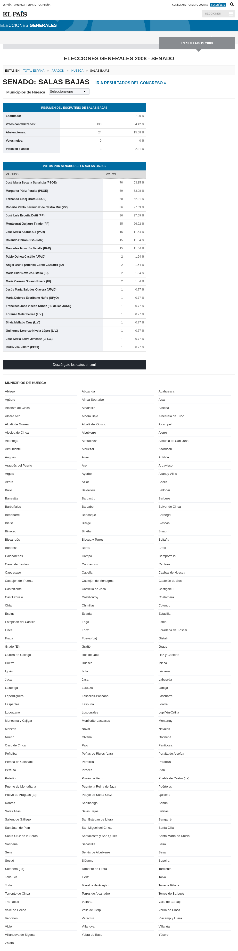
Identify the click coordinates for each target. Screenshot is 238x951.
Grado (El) (12, 646)
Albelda (163, 408)
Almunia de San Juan (173, 441)
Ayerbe (87, 474)
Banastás (11, 498)
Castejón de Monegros (98, 581)
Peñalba (11, 753)
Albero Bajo (90, 416)
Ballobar (164, 490)
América (19, 4)
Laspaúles (12, 704)
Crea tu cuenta (198, 4)
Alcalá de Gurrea (17, 424)
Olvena (87, 737)
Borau (86, 548)
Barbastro (88, 498)
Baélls (162, 482)
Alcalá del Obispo (94, 424)
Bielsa (9, 523)
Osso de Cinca (15, 745)
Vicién (9, 926)
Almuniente (13, 449)
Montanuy (165, 720)
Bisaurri (163, 531)
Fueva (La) (89, 638)
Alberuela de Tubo (171, 416)
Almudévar (89, 441)
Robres (10, 803)
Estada (86, 613)
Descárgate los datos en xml (74, 365)
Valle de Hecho (15, 910)
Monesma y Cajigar (18, 720)
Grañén (87, 646)
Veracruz (88, 918)
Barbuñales (13, 506)
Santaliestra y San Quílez (99, 836)
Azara (9, 482)
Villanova (88, 926)
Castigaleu (165, 589)
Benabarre (12, 515)
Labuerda (165, 679)
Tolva (162, 877)
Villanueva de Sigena (20, 934)
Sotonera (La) (15, 869)
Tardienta (164, 869)
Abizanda (88, 391)
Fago (85, 622)
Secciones (213, 13)
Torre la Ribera (168, 885)
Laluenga (11, 688)
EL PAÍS (16, 14)
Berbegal (164, 515)
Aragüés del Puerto (18, 465)
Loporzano (12, 712)
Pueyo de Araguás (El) (21, 795)
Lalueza (87, 688)
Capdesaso (13, 572)
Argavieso (165, 465)
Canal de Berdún (17, 564)
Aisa (161, 399)
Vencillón (11, 918)
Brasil (32, 4)
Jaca (8, 679)
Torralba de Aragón (95, 885)
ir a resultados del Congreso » (131, 83)
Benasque (89, 515)
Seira (162, 844)
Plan (161, 770)
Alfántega (11, 441)
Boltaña (163, 539)
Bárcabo (87, 506)
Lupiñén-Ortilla (168, 712)
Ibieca (162, 663)
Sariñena (11, 844)
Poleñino (11, 778)
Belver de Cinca (169, 506)
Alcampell (165, 424)
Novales (164, 729)
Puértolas (165, 786)
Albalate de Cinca (17, 408)
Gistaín (163, 638)
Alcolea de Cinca (17, 432)
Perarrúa (164, 762)
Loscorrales (90, 712)
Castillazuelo (14, 597)
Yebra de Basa (92, 934)
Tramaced (12, 902)
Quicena (164, 795)
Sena (8, 852)
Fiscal (9, 630)
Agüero (10, 399)
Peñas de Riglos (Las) (97, 753)
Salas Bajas (90, 811)
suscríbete (218, 4)
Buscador (231, 4)
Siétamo (87, 860)
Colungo (164, 605)
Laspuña (88, 704)
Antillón (163, 457)
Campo (87, 556)
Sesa (162, 852)
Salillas (163, 811)
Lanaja (163, 688)
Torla (8, 885)
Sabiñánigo (90, 803)
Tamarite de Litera (94, 869)
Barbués (164, 498)
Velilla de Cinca (169, 910)
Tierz (85, 877)
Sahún (163, 803)
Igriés (9, 671)
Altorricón (165, 449)
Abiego (10, 391)
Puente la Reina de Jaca (99, 786)
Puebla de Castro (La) (173, 778)
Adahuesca (166, 391)
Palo (85, 745)
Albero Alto (12, 416)
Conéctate (179, 4)
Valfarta (87, 902)
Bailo (8, 490)
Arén (85, 465)
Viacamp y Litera (170, 918)
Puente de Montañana (20, 786)
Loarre (163, 704)
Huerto (10, 663)
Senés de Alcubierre (96, 852)
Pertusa (10, 770)
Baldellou (88, 490)
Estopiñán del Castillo (20, 622)
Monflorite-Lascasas (96, 720)
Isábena (164, 671)
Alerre (162, 432)
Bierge (86, 523)
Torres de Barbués (171, 893)
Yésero (163, 934)
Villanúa (164, 926)
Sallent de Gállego (18, 819)
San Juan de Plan (17, 827)
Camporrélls (166, 556)
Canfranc (164, 564)
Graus (162, 646)
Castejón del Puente (19, 581)
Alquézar (88, 449)
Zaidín (9, 943)
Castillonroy (90, 597)
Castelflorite (13, 589)
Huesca (87, 663)
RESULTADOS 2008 (197, 43)
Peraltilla (88, 762)
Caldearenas (14, 556)
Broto (162, 548)
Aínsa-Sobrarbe (93, 399)
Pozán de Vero (92, 778)
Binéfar (87, 531)
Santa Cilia (166, 827)
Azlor (85, 482)
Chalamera (166, 597)
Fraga (9, 638)
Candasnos (90, 564)
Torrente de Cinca (17, 893)
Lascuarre (165, 696)
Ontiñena (164, 737)
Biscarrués (12, 539)
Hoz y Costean (168, 655)
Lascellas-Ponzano (95, 696)
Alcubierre (89, 432)
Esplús (10, 613)
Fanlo (162, 622)
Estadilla (164, 613)
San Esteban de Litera (97, 819)
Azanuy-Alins (167, 474)
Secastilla (88, 844)
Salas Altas (13, 811)
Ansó (85, 457)
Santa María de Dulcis (173, 836)
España (7, 4)
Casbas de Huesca (171, 572)
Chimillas (88, 605)
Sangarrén (165, 819)
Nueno (9, 737)
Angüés (10, 457)
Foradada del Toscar (172, 630)
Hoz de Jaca (90, 655)
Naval (86, 729)
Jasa (85, 679)
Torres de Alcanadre (96, 893)
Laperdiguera (14, 696)
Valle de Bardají (169, 902)
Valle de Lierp (91, 910)
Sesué (9, 860)
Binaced (10, 531)
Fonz (85, 630)
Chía (8, 605)
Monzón (10, 729)
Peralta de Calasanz (19, 762)
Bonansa (11, 548)
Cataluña (44, 4)
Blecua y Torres (92, 539)
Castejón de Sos (169, 581)
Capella (87, 572)
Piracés (87, 770)
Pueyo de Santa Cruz (97, 795)
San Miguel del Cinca (97, 827)
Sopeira (163, 860)
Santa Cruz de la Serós (21, 836)
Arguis (9, 474)
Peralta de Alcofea (171, 753)
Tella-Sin (11, 877)
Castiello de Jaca (94, 589)
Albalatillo (88, 408)
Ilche (85, 671)
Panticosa (165, 745)
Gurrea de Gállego (18, 655)
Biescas (164, 523)
